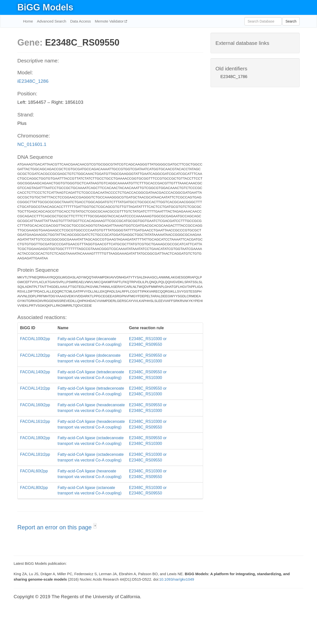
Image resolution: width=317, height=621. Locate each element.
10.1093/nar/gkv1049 (176, 579)
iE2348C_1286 (33, 81)
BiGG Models (45, 7)
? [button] (95, 526)
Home (28, 21)
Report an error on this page (55, 527)
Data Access (80, 21)
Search (291, 21)
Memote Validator (110, 21)
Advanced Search (51, 21)
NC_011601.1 (31, 144)
